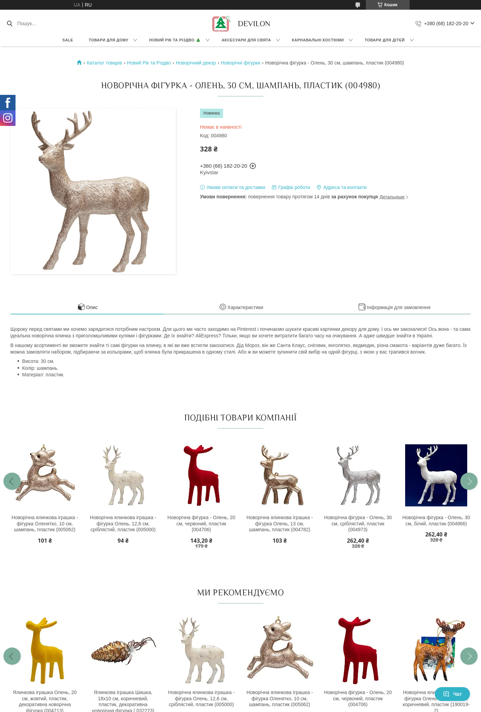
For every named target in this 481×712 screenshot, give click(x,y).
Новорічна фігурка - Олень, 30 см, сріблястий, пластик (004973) (358, 523)
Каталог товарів (104, 63)
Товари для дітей (385, 40)
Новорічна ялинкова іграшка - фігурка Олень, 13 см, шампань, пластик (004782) (280, 523)
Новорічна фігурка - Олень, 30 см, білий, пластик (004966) (436, 520)
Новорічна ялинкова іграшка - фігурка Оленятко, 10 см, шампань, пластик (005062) (45, 523)
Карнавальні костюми (318, 40)
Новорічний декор (196, 63)
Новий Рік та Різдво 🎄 (175, 40)
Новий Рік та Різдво (149, 63)
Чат (452, 694)
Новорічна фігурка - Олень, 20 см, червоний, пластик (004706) (202, 523)
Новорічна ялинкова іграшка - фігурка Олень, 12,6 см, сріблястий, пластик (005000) (123, 523)
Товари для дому (108, 40)
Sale (67, 40)
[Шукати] (9, 23)
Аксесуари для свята (246, 40)
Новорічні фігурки (240, 63)
